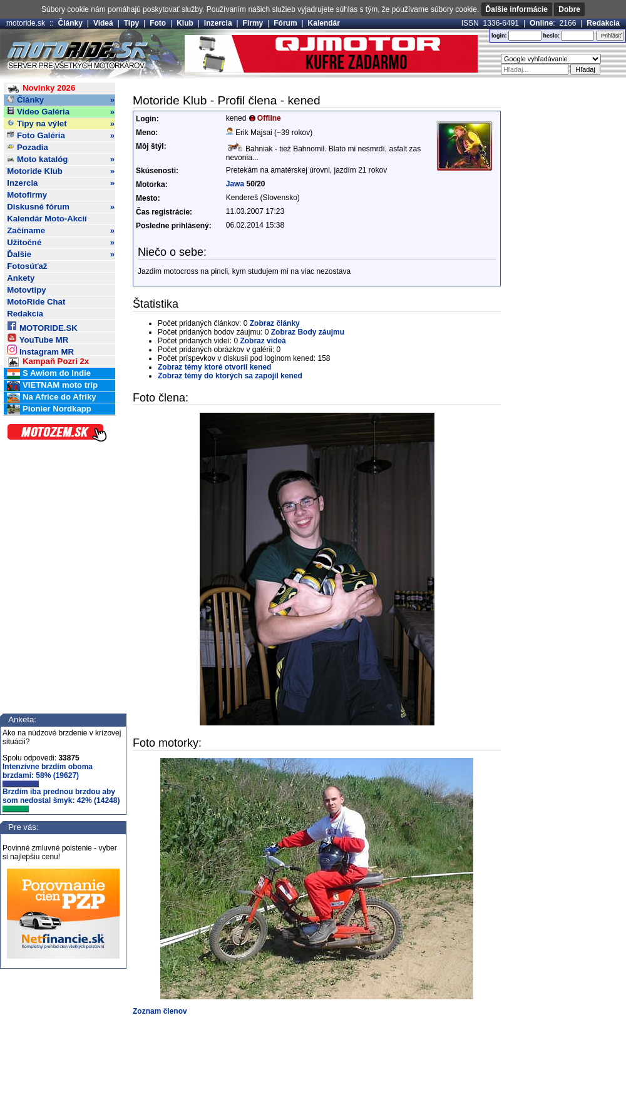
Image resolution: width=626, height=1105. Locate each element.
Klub (185, 23)
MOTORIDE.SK (42, 326)
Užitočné (61, 243)
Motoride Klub (61, 171)
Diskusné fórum (61, 207)
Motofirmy (27, 194)
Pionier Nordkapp (49, 409)
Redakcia (603, 23)
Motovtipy (26, 290)
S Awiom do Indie (49, 373)
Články (70, 23)
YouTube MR (37, 338)
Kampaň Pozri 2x (48, 361)
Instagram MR (40, 350)
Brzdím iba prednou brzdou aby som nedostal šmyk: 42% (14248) (61, 799)
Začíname (61, 231)
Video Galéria (61, 112)
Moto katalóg (61, 159)
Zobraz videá (262, 340)
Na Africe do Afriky (51, 397)
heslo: (551, 36)
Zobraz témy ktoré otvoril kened (214, 367)
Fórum (285, 23)
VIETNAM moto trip (52, 385)
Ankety (20, 278)
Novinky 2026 (41, 88)
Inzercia (218, 23)
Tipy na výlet (61, 124)
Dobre (569, 9)
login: (499, 36)
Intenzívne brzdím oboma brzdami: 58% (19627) (48, 774)
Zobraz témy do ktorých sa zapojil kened (230, 375)
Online (541, 23)
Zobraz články (275, 323)
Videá (103, 23)
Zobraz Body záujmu (307, 332)
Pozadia (27, 147)
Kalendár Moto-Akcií (47, 218)
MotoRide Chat (36, 301)
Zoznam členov (160, 1011)
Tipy (131, 23)
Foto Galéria (61, 136)
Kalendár (324, 23)
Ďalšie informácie (517, 9)
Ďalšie (61, 255)
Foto (158, 23)
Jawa (235, 183)
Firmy (253, 23)
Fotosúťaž (27, 266)
